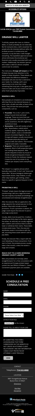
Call (10, 1)
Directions (17, 384)
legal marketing (17, 404)
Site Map (17, 388)
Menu (29, 1)
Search (24, 1)
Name (5, 291)
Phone (6, 306)
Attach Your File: (10, 320)
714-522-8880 (17, 31)
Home (6, 1)
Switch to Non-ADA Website (17, 5)
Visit (20, 1)
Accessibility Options (17, 9)
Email (15, 1)
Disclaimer (17, 391)
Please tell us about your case (15, 328)
